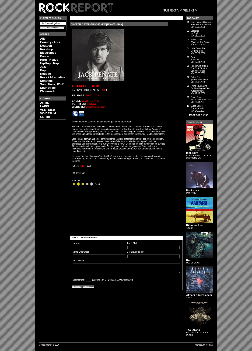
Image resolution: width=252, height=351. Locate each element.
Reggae (45, 73)
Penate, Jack (86, 86)
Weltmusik (47, 91)
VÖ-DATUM (48, 113)
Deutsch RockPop (46, 47)
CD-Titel (45, 117)
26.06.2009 (92, 95)
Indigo (91, 103)
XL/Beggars (90, 100)
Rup (188, 260)
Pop (43, 70)
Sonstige (46, 80)
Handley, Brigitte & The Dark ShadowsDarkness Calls (199, 68)
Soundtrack (48, 87)
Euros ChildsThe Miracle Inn (198, 107)
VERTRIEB (47, 110)
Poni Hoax (192, 190)
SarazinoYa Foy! (195, 32)
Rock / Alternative (52, 77)
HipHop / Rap (49, 63)
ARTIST (45, 103)
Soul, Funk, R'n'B (52, 84)
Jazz (43, 66)
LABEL (45, 106)
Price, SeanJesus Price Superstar (201, 98)
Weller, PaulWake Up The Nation (200, 40)
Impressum (199, 345)
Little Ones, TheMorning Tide (198, 49)
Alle (43, 38)
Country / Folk (50, 42)
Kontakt (209, 345)
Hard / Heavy (49, 59)
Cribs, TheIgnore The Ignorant (200, 78)
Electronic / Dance (48, 54)
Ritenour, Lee (194, 225)
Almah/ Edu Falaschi (199, 294)
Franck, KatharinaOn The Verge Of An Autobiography (200, 88)
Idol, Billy (192, 152)
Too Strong (193, 329)
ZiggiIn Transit (195, 58)
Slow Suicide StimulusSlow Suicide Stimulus (201, 23)
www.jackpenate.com (95, 107)
